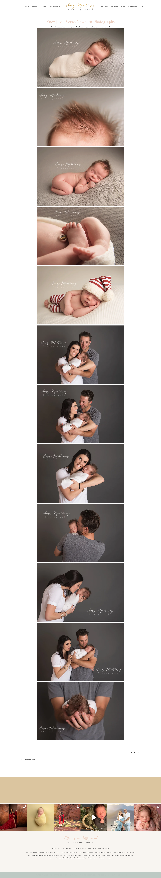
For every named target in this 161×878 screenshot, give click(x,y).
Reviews (104, 7)
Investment (55, 7)
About (34, 7)
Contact (114, 7)
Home (27, 7)
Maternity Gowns (135, 7)
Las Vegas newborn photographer (91, 852)
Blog (123, 7)
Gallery (43, 7)
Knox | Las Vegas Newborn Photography (80, 22)
